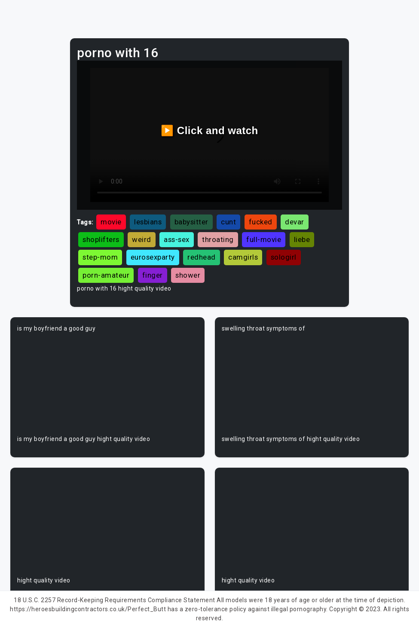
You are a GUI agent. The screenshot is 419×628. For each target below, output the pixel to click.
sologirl (284, 257)
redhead (201, 257)
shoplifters (101, 239)
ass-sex (177, 239)
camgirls (243, 257)
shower (187, 275)
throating (218, 239)
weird (141, 239)
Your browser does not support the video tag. (107, 384)
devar (294, 222)
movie (111, 222)
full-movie (263, 239)
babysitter (191, 222)
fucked (260, 222)
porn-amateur (106, 275)
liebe (302, 239)
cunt (228, 222)
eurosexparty (153, 257)
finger (152, 275)
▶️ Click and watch (209, 130)
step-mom (100, 257)
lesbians (148, 222)
